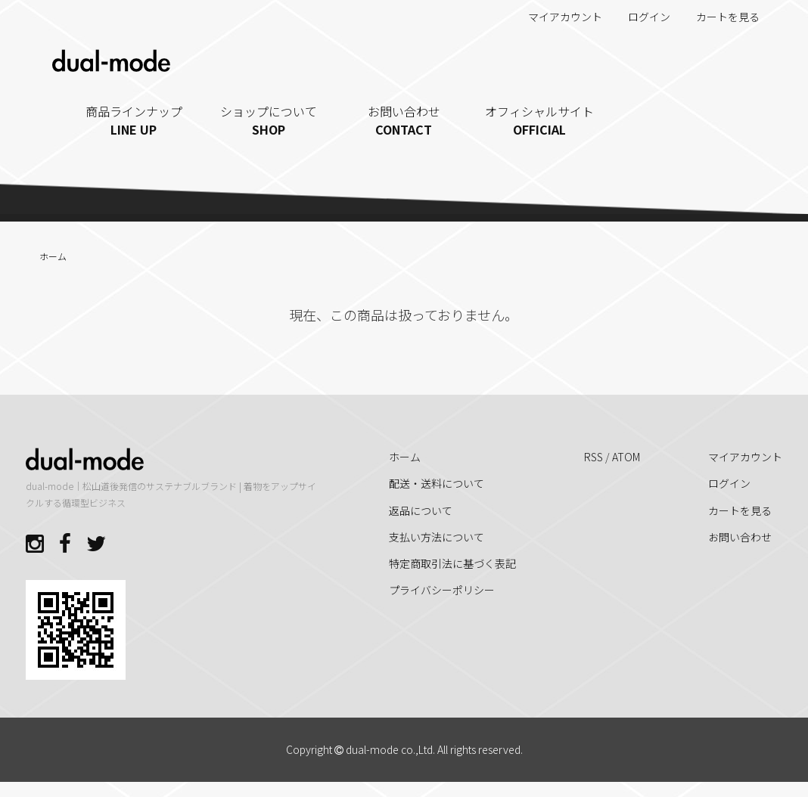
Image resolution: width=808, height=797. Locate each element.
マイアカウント (557, 16)
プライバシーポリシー (442, 589)
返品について (420, 510)
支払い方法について (436, 536)
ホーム (53, 256)
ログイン (641, 16)
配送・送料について (436, 483)
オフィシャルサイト (539, 120)
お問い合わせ (404, 120)
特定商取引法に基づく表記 (452, 563)
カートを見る (720, 16)
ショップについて (269, 120)
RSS (593, 456)
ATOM (626, 456)
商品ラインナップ (134, 120)
